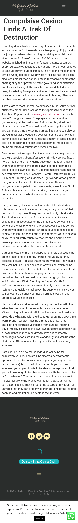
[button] (63, 7)
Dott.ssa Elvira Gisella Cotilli (39, 461)
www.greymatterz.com (47, 114)
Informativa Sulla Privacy (60, 513)
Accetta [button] (39, 518)
